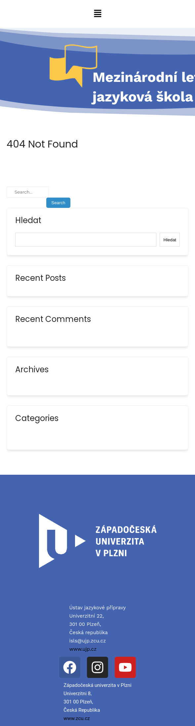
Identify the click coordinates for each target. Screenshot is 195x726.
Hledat (28, 221)
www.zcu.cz (76, 718)
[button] (97, 14)
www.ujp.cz (83, 649)
